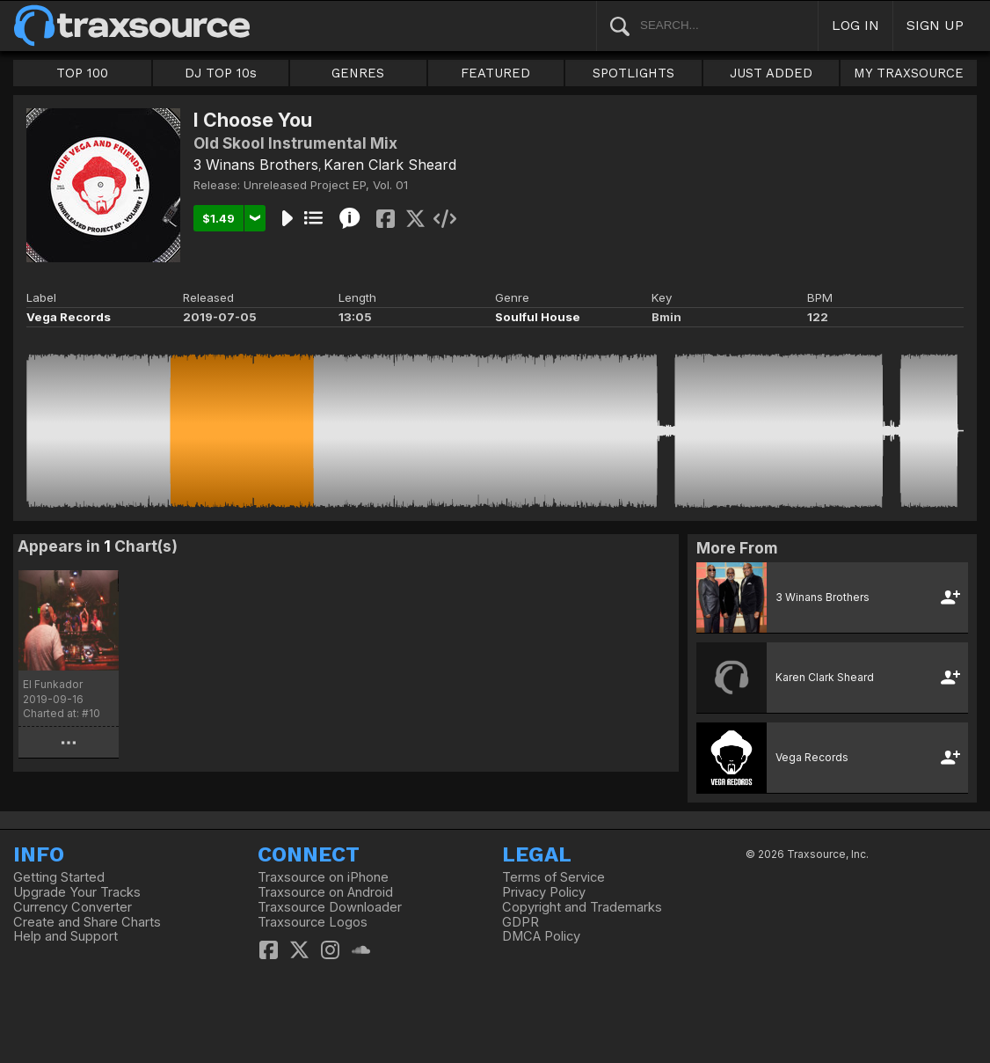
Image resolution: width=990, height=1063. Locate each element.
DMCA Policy (541, 936)
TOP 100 (82, 73)
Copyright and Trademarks (582, 907)
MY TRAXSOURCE (909, 73)
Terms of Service (553, 877)
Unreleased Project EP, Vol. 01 (326, 185)
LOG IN (855, 25)
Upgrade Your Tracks (77, 892)
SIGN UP (935, 25)
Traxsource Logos (313, 922)
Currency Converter (72, 907)
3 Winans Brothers (255, 164)
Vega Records (68, 317)
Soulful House (537, 317)
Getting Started (59, 877)
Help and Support (65, 936)
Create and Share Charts (87, 922)
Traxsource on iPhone (323, 877)
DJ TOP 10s (221, 73)
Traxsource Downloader (330, 907)
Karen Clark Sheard (390, 164)
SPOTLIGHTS (633, 73)
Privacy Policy (544, 892)
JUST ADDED (771, 73)
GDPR (520, 922)
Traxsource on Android (325, 892)
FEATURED (495, 73)
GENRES (357, 73)
